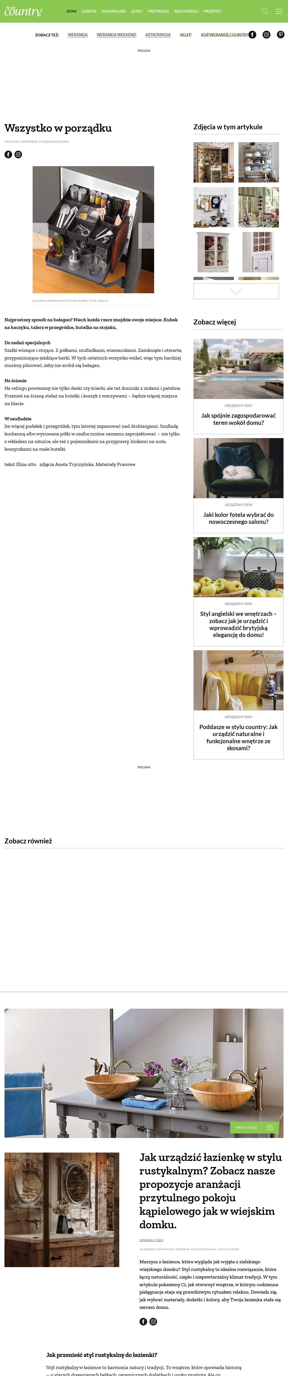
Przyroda (158, 11)
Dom (71, 11)
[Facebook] (252, 35)
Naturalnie (114, 11)
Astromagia (158, 34)
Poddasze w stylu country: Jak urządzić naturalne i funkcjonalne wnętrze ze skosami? (238, 733)
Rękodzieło (186, 11)
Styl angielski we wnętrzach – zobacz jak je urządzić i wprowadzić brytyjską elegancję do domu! (238, 620)
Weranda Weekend (116, 34)
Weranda (78, 34)
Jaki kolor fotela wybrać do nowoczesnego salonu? (238, 514)
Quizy (137, 11)
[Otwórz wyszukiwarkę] (265, 11)
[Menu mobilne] (279, 11)
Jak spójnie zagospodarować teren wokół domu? (238, 415)
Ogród (89, 11)
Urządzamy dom (238, 402)
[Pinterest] (281, 35)
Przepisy (212, 11)
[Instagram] (266, 35)
